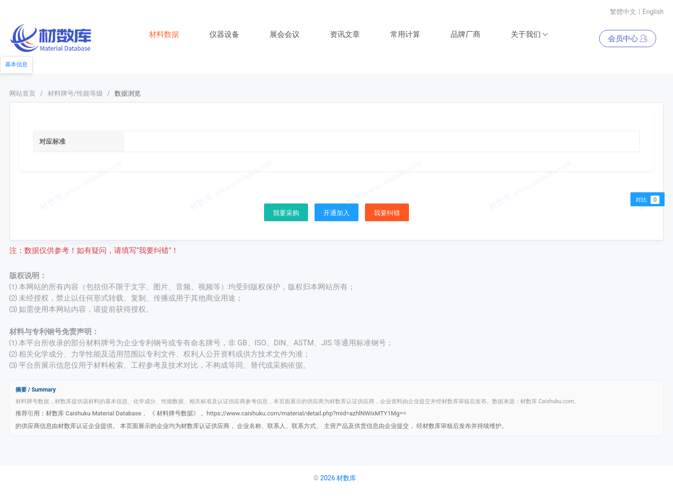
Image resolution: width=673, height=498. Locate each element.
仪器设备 (224, 34)
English (653, 11)
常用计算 (405, 34)
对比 (647, 200)
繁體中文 (623, 11)
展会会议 (285, 34)
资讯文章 (345, 34)
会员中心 (627, 38)
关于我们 (530, 35)
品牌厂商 (465, 34)
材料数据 (164, 34)
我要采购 (286, 213)
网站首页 (22, 93)
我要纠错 (387, 213)
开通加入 (336, 213)
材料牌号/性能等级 (75, 93)
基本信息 (16, 64)
